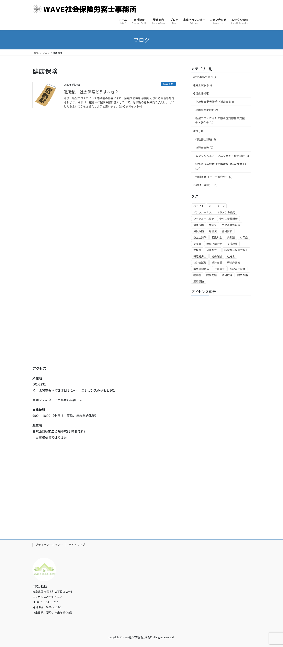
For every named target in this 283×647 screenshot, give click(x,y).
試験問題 (211, 275)
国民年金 (216, 237)
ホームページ (216, 206)
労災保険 (198, 231)
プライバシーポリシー (49, 545)
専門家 (244, 237)
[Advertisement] (221, 322)
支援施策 (232, 244)
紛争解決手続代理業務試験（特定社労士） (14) (221, 166)
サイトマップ (77, 545)
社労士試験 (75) (202, 85)
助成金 (213, 225)
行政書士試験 (237, 269)
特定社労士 (200, 256)
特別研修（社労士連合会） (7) (213, 177)
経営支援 (168, 84)
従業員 (197, 244)
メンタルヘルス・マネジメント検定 (214, 212)
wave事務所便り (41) (206, 77)
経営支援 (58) (201, 93)
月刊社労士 (213, 250)
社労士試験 (200, 262)
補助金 (197, 275)
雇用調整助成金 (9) (207, 110)
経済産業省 (233, 262)
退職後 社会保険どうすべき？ (91, 92)
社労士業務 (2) (204, 147)
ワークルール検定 (203, 219)
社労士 (231, 256)
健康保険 (198, 225)
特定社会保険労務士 (236, 250)
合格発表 (227, 231)
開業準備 (242, 275)
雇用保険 (198, 281)
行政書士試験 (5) (205, 139)
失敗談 (231, 237)
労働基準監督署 (231, 225)
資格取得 (227, 275)
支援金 (197, 250)
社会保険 (216, 256)
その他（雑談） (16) (205, 185)
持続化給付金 (214, 244)
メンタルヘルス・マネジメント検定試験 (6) (222, 156)
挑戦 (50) (198, 131)
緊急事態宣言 (201, 269)
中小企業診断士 (228, 219)
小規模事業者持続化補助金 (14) (214, 102)
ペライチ (198, 206)
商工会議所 (200, 237)
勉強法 (213, 231)
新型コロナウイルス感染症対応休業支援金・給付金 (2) (220, 120)
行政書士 (219, 269)
